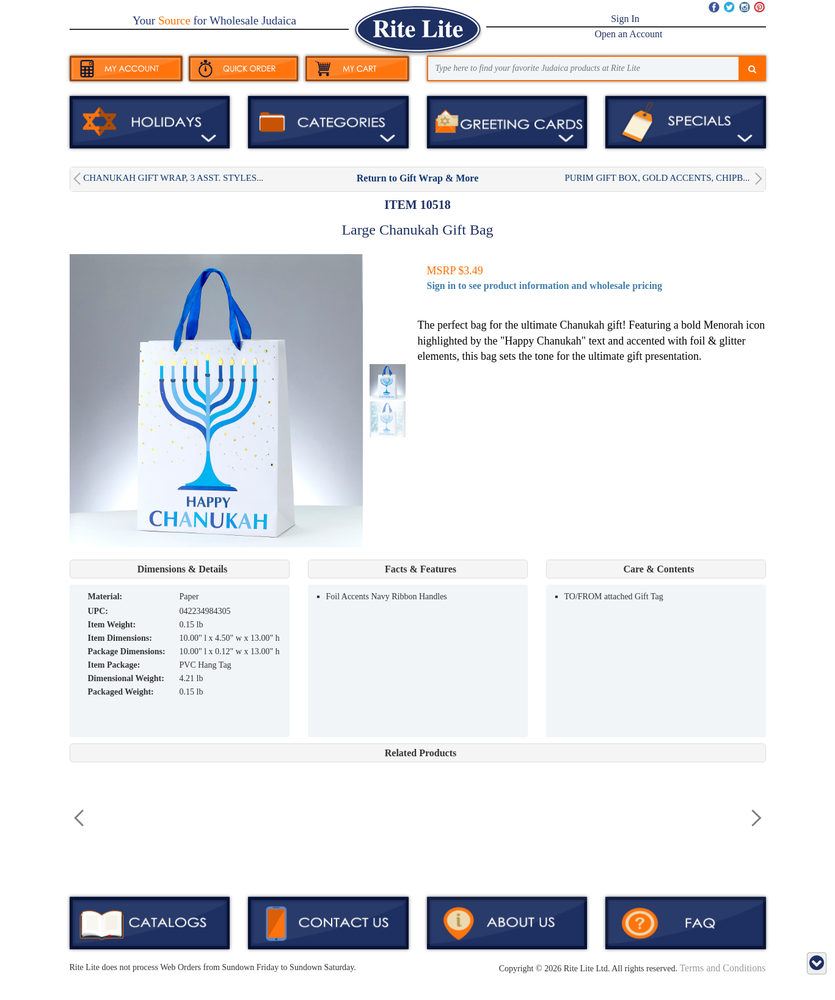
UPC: (98, 611)
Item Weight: (112, 624)
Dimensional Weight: (126, 678)
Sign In (625, 18)
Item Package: (114, 665)
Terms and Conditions (722, 968)
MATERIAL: (105, 596)
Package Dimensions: (127, 651)
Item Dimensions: (120, 638)
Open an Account (628, 34)
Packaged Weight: (121, 691)
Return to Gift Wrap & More (418, 178)
